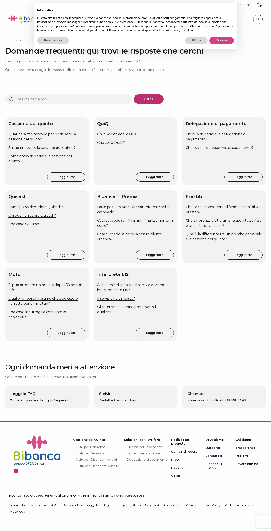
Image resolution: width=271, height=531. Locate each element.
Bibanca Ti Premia (213, 466)
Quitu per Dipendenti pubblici (97, 466)
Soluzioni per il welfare (142, 440)
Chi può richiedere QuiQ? (118, 134)
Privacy (190, 505)
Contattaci (213, 456)
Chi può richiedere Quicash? (32, 215)
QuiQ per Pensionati (91, 447)
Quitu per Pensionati (91, 453)
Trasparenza (245, 448)
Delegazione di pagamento (147, 460)
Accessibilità (172, 505)
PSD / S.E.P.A (149, 505)
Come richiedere (184, 452)
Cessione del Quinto (89, 440)
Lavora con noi (247, 464)
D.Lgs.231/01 (126, 505)
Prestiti (177, 460)
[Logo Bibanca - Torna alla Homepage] (24, 19)
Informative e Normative (28, 505)
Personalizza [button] (53, 40)
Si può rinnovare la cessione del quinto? (41, 148)
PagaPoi (177, 468)
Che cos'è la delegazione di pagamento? (219, 148)
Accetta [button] (221, 40)
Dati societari (72, 505)
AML (54, 505)
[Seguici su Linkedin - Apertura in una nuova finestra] (16, 471)
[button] (243, 5)
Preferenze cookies (239, 505)
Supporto (26, 40)
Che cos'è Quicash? (24, 224)
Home (10, 40)
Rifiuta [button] (196, 40)
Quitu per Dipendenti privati (96, 460)
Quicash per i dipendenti (144, 447)
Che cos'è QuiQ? (111, 143)
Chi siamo (243, 440)
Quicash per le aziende (143, 453)
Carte (175, 476)
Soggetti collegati (99, 505)
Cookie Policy (210, 505)
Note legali (18, 511)
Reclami (242, 456)
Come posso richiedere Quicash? (35, 207)
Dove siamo (214, 440)
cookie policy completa (178, 30)
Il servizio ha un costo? (116, 298)
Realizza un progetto (180, 441)
